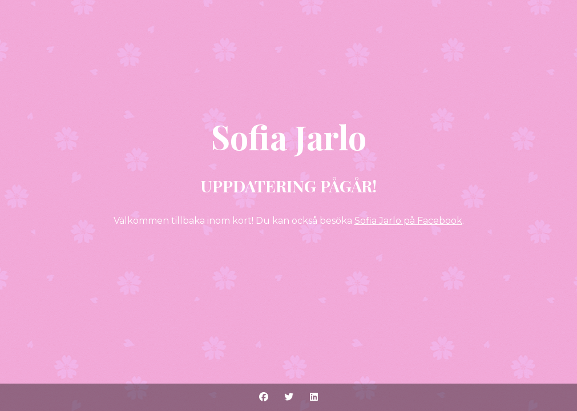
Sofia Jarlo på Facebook (408, 220)
